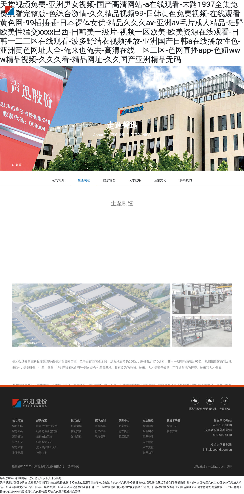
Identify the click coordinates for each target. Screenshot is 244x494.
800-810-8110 (222, 435)
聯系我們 (186, 180)
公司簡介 (58, 180)
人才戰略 (135, 180)
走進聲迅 (122, 125)
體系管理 (109, 180)
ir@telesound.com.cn (217, 449)
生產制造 (84, 180)
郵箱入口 (215, 4)
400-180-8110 (222, 425)
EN (237, 4)
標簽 (229, 466)
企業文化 (160, 180)
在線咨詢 (227, 4)
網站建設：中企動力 (206, 466)
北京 (222, 466)
